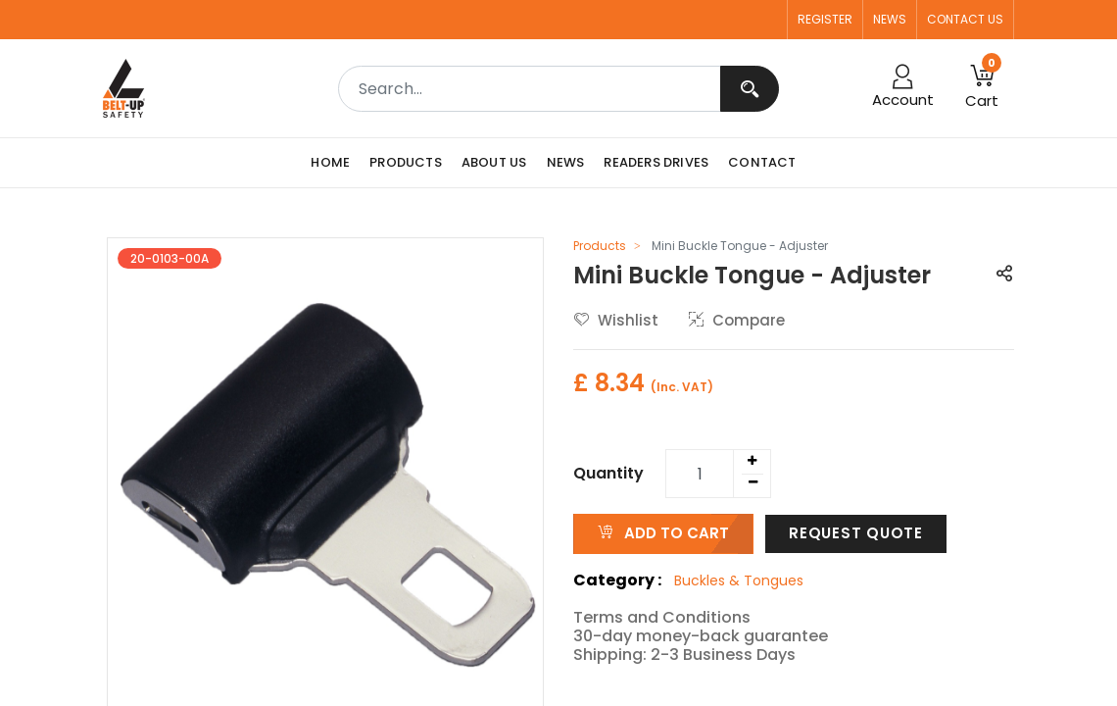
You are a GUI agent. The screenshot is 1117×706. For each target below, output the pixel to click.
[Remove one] (752, 482)
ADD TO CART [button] (663, 533)
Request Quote (856, 533)
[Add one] (751, 461)
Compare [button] (737, 320)
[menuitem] (335, 162)
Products (599, 245)
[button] (981, 88)
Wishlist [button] (616, 320)
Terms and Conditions (662, 617)
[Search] (749, 89)
